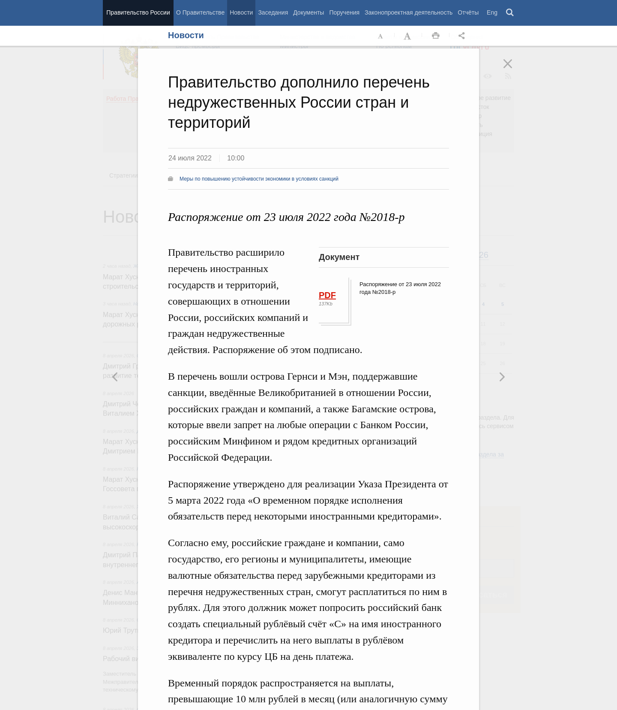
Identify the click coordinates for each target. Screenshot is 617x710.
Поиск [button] (510, 13)
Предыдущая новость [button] (502, 377)
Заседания (273, 12)
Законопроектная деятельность (408, 12)
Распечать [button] (435, 36)
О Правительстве (200, 12)
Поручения (344, 12)
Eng (492, 12)
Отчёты (468, 12)
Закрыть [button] (513, 69)
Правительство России (138, 12)
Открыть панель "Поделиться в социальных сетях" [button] (463, 36)
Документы (308, 12)
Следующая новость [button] (115, 377)
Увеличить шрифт (408, 36)
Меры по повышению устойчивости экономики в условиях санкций (259, 179)
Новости (241, 12)
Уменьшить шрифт (381, 36)
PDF (327, 295)
